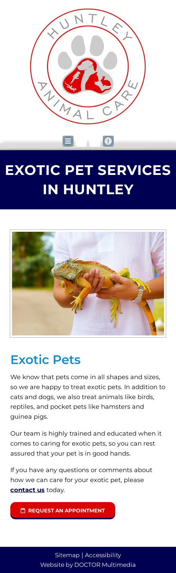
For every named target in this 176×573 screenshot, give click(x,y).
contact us (27, 490)
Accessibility (103, 555)
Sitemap (67, 555)
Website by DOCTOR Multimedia (88, 564)
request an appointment (63, 510)
